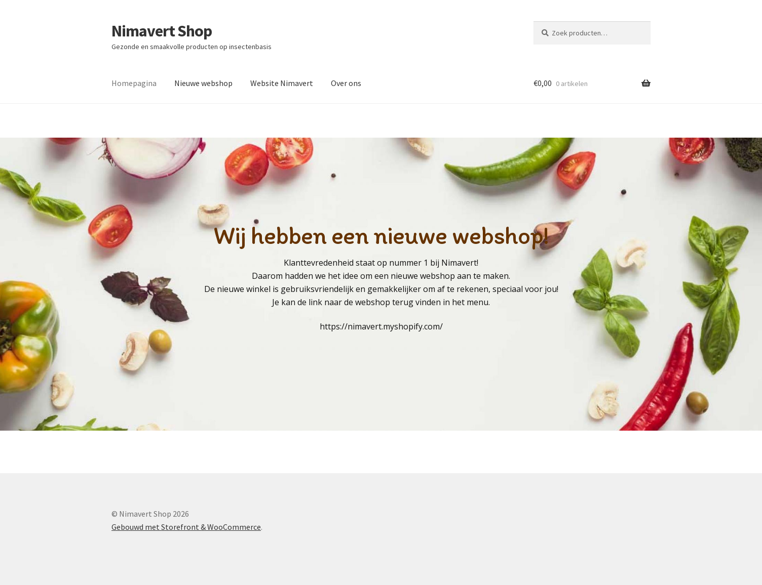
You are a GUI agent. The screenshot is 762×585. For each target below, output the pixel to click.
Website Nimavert (281, 83)
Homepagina (134, 83)
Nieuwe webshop (203, 83)
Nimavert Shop (161, 31)
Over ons (346, 83)
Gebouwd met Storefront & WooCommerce (186, 527)
